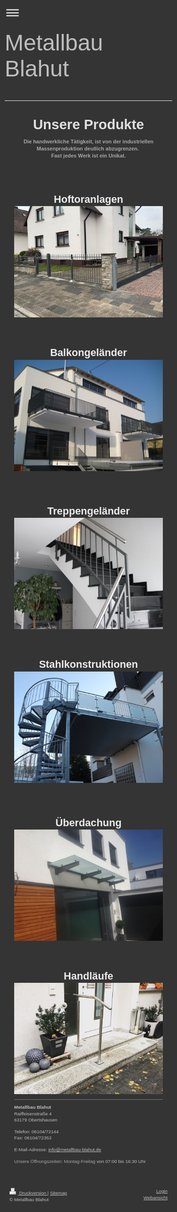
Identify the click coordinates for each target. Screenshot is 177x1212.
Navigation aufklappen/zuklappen (88, 12)
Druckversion (28, 1192)
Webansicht (155, 1197)
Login (162, 1191)
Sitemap (58, 1192)
